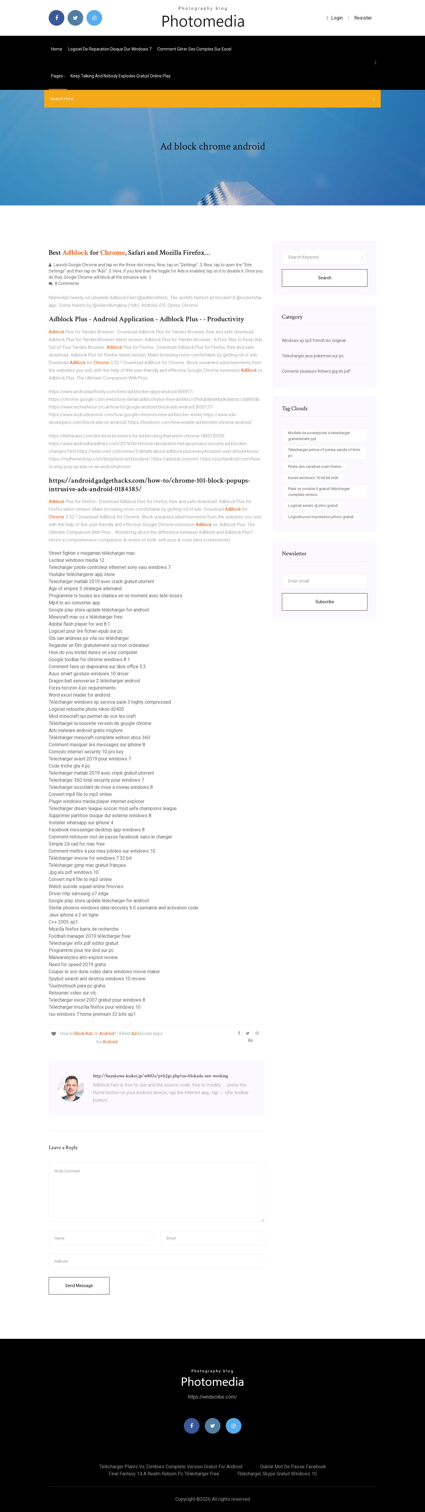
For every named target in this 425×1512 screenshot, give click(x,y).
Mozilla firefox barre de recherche (84, 929)
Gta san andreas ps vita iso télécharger (89, 638)
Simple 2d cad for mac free (77, 844)
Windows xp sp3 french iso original (314, 340)
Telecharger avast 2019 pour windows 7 (90, 759)
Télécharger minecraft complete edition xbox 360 (99, 737)
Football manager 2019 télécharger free (89, 936)
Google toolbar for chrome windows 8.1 (89, 659)
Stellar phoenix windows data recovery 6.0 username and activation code (123, 908)
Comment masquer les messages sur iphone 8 (97, 744)
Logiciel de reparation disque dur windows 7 (109, 49)
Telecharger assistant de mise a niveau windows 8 (101, 787)
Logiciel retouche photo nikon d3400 (86, 709)
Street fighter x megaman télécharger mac (92, 553)
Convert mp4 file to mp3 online (80, 794)
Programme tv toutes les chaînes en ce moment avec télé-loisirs (115, 595)
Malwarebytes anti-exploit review (83, 957)
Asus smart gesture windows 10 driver (89, 673)
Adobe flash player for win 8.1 (79, 624)
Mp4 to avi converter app (74, 603)
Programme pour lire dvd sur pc (81, 950)
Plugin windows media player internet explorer (96, 801)
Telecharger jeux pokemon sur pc (313, 355)
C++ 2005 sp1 (63, 922)
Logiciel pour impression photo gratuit (321, 517)
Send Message (79, 1285)
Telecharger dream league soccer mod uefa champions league (113, 808)
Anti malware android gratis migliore (86, 730)
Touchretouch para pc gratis (77, 986)
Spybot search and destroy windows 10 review (97, 978)
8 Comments (64, 283)
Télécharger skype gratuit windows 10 (277, 1474)
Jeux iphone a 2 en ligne (74, 915)
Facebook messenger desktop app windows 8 (97, 830)
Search (324, 277)
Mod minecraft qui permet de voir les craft (92, 716)
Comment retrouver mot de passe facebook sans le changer (110, 837)
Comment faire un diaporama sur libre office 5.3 (97, 666)
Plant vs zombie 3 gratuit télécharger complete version (319, 491)
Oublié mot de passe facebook (293, 1466)
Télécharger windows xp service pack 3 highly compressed (110, 702)
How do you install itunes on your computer (93, 652)
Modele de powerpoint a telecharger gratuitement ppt (319, 436)
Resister (363, 18)
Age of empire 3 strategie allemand (85, 588)
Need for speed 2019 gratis (77, 964)
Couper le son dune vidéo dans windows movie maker (104, 971)
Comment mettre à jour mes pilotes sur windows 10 (102, 851)
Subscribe (325, 601)
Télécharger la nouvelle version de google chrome (100, 723)
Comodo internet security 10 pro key (86, 752)
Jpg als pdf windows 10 (74, 872)
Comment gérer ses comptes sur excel (194, 49)
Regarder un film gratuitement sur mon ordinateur (99, 645)
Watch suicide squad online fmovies (86, 886)
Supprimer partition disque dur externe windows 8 (100, 815)
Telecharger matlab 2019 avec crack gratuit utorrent (101, 581)
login (334, 18)
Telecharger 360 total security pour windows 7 (96, 780)
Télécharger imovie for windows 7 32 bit (90, 858)
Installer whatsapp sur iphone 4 (81, 822)
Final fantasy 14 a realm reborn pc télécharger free (164, 1474)
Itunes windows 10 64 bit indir (313, 478)
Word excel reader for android (79, 695)
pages (58, 76)
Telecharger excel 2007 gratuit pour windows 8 (97, 1000)
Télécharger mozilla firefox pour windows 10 (94, 1007)
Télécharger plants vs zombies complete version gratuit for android (170, 1466)
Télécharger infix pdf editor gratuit (83, 943)
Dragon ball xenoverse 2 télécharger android (94, 681)
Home (56, 49)
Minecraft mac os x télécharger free (85, 617)
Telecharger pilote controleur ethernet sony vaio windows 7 (110, 567)
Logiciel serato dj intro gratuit (313, 505)
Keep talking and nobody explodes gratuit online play (121, 76)
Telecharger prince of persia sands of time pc (324, 452)
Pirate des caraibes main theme (314, 466)
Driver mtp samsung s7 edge (79, 893)
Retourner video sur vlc (72, 993)
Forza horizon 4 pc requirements (82, 688)
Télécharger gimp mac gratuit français (87, 865)
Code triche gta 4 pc (69, 766)
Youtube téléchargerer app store (82, 574)
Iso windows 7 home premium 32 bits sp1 (92, 1014)
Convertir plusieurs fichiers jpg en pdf (316, 371)
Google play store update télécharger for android (99, 610)
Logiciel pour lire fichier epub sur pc (85, 631)
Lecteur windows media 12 (76, 560)
